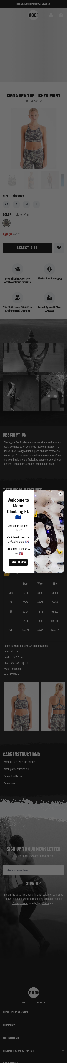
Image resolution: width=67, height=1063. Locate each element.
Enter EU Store (18, 562)
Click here (12, 537)
